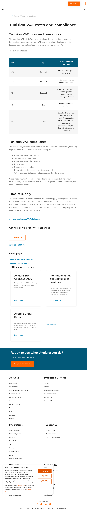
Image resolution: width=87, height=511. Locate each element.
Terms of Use (21, 485)
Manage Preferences (44, 481)
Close (45, 467)
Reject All (45, 476)
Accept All (45, 471)
